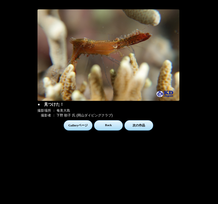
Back (108, 125)
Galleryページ (78, 125)
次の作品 (139, 125)
